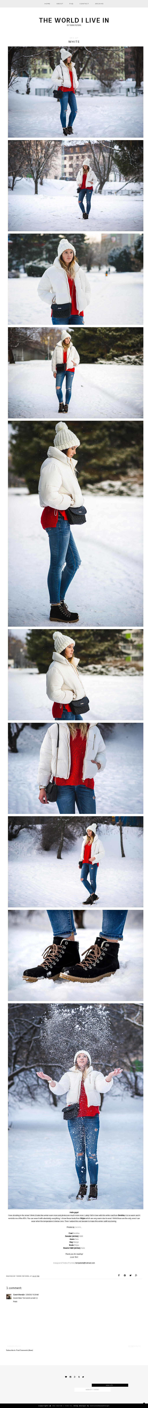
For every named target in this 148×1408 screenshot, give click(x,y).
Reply (15, 1301)
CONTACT (84, 4)
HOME (47, 4)
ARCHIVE (99, 4)
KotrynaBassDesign (100, 1406)
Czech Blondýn (19, 1295)
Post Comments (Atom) (24, 1350)
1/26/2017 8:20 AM (32, 1295)
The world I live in (74, 20)
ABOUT (60, 4)
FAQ (71, 4)
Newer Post (14, 1346)
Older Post (134, 1346)
